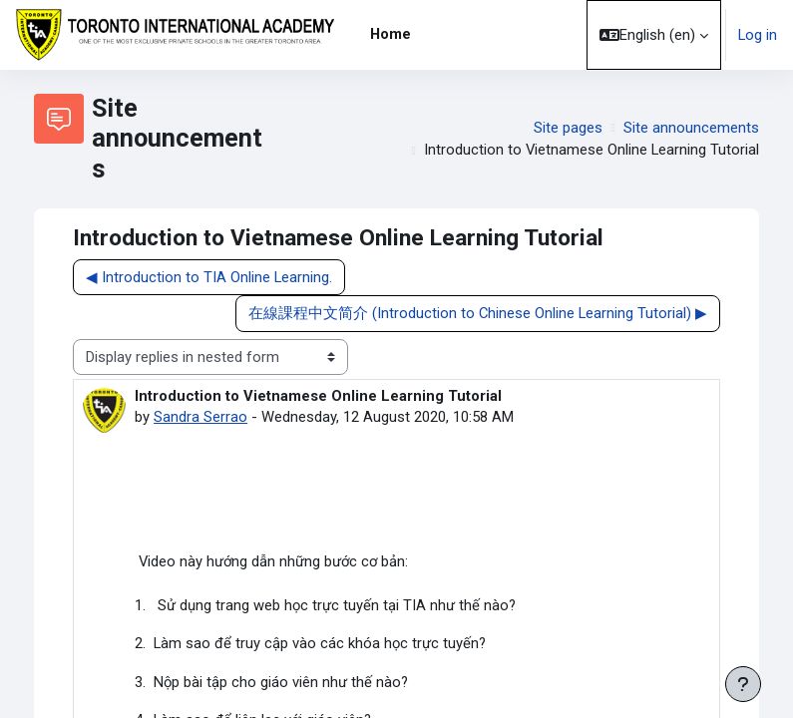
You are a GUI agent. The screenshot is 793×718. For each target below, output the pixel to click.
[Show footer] (743, 684)
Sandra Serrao (200, 417)
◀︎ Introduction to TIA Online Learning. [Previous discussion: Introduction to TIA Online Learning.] (209, 277)
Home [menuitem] (390, 34)
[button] (654, 35)
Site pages (568, 128)
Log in (757, 35)
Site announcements (691, 128)
